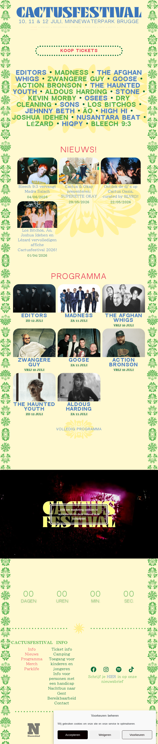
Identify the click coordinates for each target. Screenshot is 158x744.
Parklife (96, 27)
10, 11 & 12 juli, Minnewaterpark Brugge (79, 21)
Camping (61, 654)
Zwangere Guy (75, 79)
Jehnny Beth (50, 111)
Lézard (40, 124)
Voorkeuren (137, 734)
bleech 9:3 (111, 124)
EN (142, 27)
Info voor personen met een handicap (62, 678)
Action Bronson (50, 85)
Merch (129, 27)
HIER (111, 675)
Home (10, 27)
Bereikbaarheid (61, 698)
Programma (50, 27)
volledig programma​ (79, 429)
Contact (61, 703)
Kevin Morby (52, 98)
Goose (125, 79)
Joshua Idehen (40, 117)
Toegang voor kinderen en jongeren (62, 663)
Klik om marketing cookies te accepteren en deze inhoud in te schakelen (79, 514)
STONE (128, 92)
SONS (70, 105)
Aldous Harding (76, 92)
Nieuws (27, 27)
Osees (96, 98)
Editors (31, 73)
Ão (88, 111)
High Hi (114, 111)
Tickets (75, 27)
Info (114, 27)
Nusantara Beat (109, 117)
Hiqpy (72, 124)
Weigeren (105, 734)
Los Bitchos (112, 105)
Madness (72, 73)
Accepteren (72, 734)
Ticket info (62, 649)
